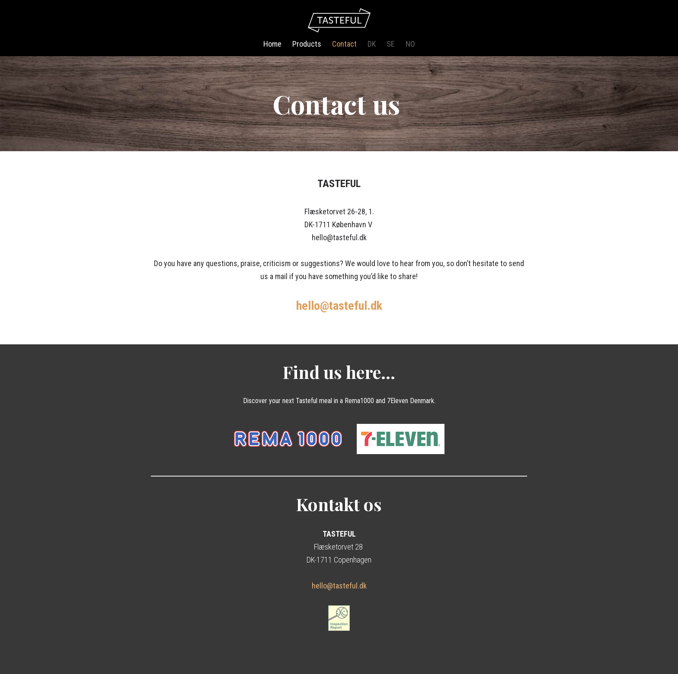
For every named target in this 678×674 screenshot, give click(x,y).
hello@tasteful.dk (339, 585)
